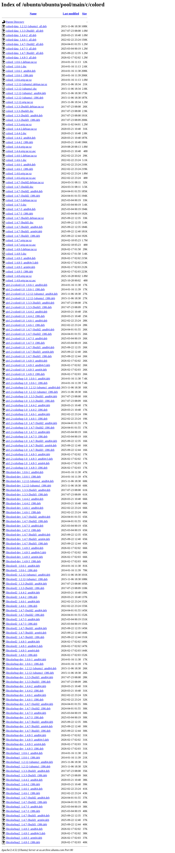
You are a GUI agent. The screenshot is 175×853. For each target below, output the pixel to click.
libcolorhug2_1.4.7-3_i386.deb (23, 811)
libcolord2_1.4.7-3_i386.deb (21, 623)
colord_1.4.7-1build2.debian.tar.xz (25, 182)
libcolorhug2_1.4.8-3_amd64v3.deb (25, 833)
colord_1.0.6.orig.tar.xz (19, 79)
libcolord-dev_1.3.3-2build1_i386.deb (27, 494)
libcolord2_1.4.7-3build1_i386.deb (25, 637)
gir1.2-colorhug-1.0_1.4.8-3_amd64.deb (28, 454)
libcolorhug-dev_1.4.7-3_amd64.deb (26, 713)
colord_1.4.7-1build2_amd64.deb (24, 191)
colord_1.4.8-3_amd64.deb (21, 258)
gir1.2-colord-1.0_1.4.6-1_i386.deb (25, 325)
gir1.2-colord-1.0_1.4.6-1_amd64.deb (26, 320)
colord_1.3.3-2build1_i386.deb (23, 120)
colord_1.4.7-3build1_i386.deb (23, 235)
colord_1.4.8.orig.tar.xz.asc (21, 280)
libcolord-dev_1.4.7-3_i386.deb (23, 530)
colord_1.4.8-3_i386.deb (19, 271)
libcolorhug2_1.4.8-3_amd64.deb (24, 828)
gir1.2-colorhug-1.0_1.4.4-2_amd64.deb (28, 405)
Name (33, 13)
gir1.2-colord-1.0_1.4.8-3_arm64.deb (26, 369)
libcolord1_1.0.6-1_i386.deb (21, 570)
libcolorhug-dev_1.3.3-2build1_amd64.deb (29, 677)
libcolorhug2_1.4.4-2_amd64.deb (24, 779)
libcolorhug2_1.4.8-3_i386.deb (23, 842)
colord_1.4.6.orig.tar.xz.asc (21, 177)
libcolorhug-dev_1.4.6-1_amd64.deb (26, 695)
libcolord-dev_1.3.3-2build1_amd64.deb (28, 490)
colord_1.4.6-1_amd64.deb (21, 164)
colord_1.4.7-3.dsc (16, 204)
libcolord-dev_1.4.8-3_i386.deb (23, 561)
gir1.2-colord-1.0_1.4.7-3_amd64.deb (26, 338)
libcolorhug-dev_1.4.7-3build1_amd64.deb (29, 721)
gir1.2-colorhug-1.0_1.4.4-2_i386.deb (26, 409)
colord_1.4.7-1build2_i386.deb (23, 195)
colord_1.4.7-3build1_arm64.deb (24, 231)
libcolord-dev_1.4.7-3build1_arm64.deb (28, 539)
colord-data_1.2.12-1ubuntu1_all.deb (26, 26)
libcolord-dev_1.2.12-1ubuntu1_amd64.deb (30, 481)
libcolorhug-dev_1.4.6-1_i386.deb (24, 699)
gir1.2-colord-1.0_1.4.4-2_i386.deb (25, 316)
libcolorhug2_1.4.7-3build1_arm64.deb (27, 820)
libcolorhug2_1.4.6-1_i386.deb (23, 793)
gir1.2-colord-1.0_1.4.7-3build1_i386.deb (29, 356)
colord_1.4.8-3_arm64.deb (20, 267)
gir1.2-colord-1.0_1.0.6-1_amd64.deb (26, 284)
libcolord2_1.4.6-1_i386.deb (21, 606)
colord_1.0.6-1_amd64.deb (21, 70)
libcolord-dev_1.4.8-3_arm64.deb (24, 556)
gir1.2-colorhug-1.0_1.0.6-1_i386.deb (26, 383)
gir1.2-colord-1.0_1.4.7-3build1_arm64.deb (30, 351)
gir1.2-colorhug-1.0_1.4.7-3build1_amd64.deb (31, 441)
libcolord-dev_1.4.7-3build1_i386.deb (27, 543)
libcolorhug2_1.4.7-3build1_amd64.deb (28, 815)
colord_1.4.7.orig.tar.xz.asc (21, 244)
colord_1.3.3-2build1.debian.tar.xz (25, 106)
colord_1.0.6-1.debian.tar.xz (21, 62)
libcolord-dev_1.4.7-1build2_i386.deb (27, 521)
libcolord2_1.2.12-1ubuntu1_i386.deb (27, 579)
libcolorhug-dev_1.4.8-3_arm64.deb (26, 744)
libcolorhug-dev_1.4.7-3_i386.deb (24, 717)
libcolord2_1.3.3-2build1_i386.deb (25, 588)
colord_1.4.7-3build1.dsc (19, 222)
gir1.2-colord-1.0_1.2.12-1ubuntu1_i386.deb (30, 298)
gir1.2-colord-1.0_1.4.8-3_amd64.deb (26, 360)
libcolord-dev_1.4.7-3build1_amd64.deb (28, 534)
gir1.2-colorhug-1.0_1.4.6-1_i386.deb (26, 418)
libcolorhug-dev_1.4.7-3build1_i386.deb (28, 730)
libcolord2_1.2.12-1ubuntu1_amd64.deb (28, 574)
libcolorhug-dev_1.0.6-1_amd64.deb (26, 659)
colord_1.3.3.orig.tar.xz (19, 124)
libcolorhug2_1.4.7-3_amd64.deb (24, 806)
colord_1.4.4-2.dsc (16, 133)
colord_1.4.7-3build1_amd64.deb (24, 227)
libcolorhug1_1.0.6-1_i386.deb (23, 757)
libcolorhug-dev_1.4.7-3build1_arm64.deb (29, 726)
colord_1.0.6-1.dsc (16, 66)
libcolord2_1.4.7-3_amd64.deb (23, 619)
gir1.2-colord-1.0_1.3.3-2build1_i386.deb (29, 307)
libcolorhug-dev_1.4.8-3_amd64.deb (26, 735)
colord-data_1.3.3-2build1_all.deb (24, 30)
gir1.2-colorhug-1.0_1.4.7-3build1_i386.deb (30, 449)
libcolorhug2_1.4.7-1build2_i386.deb (26, 802)
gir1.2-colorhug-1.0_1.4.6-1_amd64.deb (28, 414)
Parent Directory (15, 21)
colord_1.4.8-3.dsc (16, 253)
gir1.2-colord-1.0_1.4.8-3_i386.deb (25, 374)
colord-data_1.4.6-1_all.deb (21, 39)
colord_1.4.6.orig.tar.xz (19, 173)
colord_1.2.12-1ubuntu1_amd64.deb (26, 93)
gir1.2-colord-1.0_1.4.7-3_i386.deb (25, 342)
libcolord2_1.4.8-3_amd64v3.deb (24, 646)
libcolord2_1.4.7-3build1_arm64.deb (26, 632)
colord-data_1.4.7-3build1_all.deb (24, 53)
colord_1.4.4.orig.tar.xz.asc (21, 151)
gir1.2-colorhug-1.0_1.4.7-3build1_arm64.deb (31, 445)
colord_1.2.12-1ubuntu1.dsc (21, 88)
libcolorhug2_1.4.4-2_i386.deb (23, 784)
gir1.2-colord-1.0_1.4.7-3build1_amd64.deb (30, 347)
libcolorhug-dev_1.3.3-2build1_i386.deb (28, 681)
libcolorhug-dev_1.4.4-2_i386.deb (24, 690)
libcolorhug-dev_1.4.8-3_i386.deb (24, 748)
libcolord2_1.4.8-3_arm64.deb (22, 650)
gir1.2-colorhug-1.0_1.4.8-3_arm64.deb (28, 463)
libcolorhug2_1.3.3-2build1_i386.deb (26, 775)
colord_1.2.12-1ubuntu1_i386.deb (24, 97)
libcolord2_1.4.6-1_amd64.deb (23, 601)
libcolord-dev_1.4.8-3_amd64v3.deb (26, 552)
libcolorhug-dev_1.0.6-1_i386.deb (24, 663)
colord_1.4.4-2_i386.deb (19, 142)
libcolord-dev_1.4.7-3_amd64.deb (24, 525)
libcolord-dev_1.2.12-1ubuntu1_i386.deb (28, 485)
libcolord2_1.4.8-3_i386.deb (21, 655)
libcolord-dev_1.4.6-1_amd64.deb (24, 507)
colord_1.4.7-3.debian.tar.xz (21, 200)
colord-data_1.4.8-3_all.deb (21, 57)
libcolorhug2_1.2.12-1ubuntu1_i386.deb (28, 766)
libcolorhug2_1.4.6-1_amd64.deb (24, 788)
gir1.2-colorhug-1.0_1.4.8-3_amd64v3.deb (29, 458)
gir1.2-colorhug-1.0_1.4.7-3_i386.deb (26, 436)
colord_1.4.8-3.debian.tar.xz (21, 249)
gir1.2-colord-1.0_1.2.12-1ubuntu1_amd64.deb (32, 293)
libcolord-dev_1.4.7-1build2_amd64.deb (28, 516)
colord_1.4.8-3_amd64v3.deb (22, 262)
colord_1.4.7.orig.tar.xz (19, 240)
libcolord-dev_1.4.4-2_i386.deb (23, 503)
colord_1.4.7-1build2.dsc (19, 186)
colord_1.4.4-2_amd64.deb (21, 137)
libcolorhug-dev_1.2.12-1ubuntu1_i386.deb (30, 672)
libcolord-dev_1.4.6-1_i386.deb (23, 512)
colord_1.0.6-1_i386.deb (19, 75)
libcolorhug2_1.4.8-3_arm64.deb (24, 837)
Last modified (71, 13)
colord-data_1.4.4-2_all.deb (21, 35)
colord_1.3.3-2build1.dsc (19, 111)
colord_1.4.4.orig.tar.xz (19, 146)
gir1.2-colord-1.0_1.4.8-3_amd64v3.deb (28, 365)
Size (84, 13)
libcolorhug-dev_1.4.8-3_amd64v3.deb (27, 739)
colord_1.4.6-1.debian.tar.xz (21, 155)
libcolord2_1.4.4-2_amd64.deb (23, 592)
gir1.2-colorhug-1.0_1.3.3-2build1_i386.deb (30, 400)
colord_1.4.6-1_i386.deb (19, 169)
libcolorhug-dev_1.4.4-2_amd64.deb (26, 686)
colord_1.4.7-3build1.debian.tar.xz (25, 218)
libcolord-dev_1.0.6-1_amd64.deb (24, 472)
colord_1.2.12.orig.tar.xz (19, 102)
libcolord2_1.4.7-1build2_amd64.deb (26, 610)
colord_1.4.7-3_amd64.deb (21, 209)
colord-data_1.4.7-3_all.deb (21, 48)
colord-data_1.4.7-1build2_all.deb (24, 44)
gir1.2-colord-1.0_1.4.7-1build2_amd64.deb (30, 329)
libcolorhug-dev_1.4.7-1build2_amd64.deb (29, 704)
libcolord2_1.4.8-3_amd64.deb (23, 641)
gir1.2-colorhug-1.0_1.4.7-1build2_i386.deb (30, 427)
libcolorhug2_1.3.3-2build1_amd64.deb (28, 770)
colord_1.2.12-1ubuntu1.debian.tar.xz (26, 84)
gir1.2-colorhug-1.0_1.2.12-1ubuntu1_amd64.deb (33, 387)
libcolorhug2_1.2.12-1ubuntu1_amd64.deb (29, 762)
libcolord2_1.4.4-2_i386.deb (21, 597)
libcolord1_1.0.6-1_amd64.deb (23, 565)
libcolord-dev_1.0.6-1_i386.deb (23, 476)
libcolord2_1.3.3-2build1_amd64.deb (26, 583)
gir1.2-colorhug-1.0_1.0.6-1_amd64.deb (28, 378)
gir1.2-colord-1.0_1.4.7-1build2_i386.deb (29, 334)
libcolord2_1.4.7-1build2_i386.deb (25, 614)
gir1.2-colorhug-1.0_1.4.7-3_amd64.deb (28, 432)
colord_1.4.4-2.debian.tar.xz (21, 128)
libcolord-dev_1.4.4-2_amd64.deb (24, 498)
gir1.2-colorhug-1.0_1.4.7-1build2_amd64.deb (31, 423)
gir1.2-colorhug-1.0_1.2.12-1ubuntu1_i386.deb (32, 391)
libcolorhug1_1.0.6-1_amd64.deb (24, 753)
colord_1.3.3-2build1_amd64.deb (24, 115)
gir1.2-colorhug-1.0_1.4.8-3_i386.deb (26, 467)
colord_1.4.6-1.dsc (16, 160)
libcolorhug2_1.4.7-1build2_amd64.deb (28, 797)
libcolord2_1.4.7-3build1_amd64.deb (26, 628)
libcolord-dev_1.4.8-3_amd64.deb (24, 548)
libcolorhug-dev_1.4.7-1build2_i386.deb (28, 708)
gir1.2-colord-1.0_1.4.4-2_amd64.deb (26, 311)
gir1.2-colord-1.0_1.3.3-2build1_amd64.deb (30, 302)
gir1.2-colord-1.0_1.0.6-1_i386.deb (25, 289)
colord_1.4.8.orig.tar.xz (19, 276)
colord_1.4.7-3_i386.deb (19, 213)
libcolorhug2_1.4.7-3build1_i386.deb (26, 824)
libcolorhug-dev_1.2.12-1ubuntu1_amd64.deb (31, 668)
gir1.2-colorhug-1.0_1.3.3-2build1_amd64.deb (31, 396)
